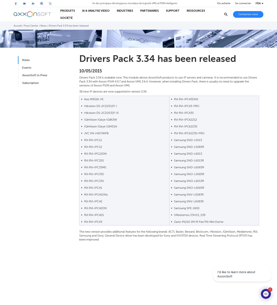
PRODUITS (67, 10)
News (44, 25)
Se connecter (243, 3)
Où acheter (224, 3)
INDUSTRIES (125, 10)
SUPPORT (173, 10)
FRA (258, 3)
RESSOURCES (196, 10)
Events (26, 67)
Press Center (31, 25)
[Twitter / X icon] (50, 3)
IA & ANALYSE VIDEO (96, 10)
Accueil (18, 25)
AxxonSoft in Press (34, 75)
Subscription (30, 83)
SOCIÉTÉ (66, 18)
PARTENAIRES (149, 10)
